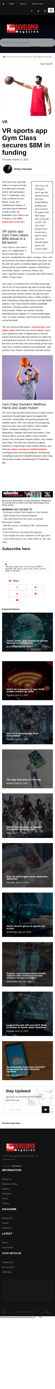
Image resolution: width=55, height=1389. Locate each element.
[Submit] (49, 20)
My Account (8, 1267)
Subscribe (7, 1218)
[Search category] (34, 47)
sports (20, 569)
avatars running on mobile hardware (29, 449)
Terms (5, 1198)
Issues (5, 1223)
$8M (7, 571)
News (5, 1242)
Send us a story (37, 4)
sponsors (23, 4)
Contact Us (7, 1262)
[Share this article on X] (35, 587)
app (25, 569)
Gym (30, 569)
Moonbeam (16, 1166)
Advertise (7, 1193)
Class (35, 569)
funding (16, 571)
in (11, 571)
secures (42, 569)
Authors (6, 1189)
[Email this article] (17, 600)
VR (14, 569)
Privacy (5, 1203)
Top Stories (7, 1247)
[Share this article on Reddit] (35, 593)
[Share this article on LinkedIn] (17, 593)
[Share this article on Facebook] (17, 587)
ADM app (6, 1272)
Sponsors (7, 1228)
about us (6, 1179)
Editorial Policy (9, 1184)
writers (11, 4)
